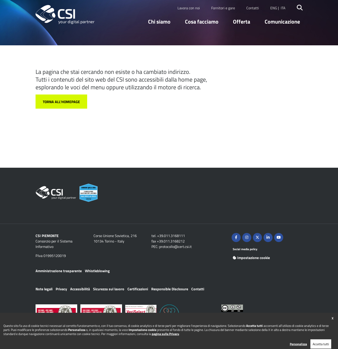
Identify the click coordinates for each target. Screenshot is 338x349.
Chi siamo (159, 21)
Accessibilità (80, 289)
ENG (273, 8)
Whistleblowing (97, 271)
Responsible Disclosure (169, 289)
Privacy (61, 289)
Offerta (241, 21)
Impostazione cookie (251, 257)
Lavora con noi (188, 8)
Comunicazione (282, 21)
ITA (283, 8)
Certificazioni (137, 289)
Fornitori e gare (223, 8)
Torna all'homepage (61, 101)
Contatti (252, 8)
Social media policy (245, 249)
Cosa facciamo (201, 21)
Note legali (44, 289)
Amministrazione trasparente (59, 271)
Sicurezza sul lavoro (108, 289)
